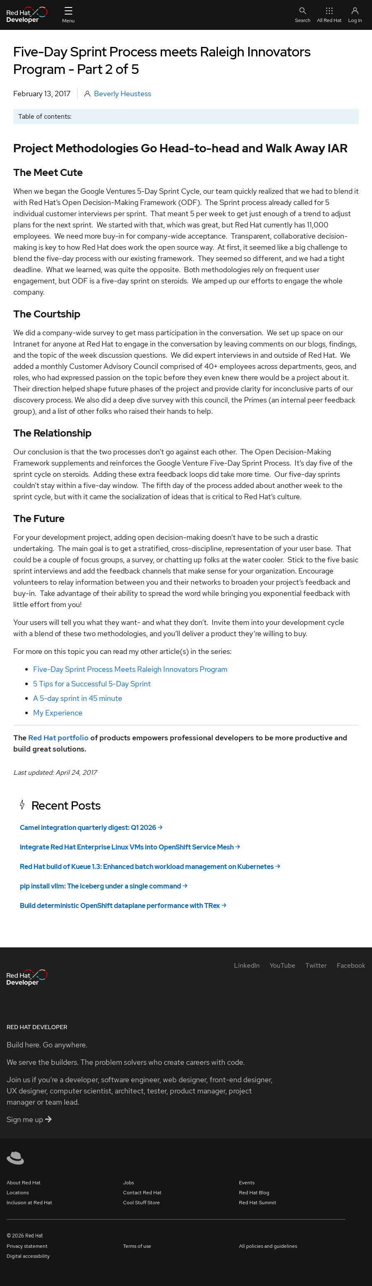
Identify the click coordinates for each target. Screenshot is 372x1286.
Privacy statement (27, 1246)
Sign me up (29, 1119)
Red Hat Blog (254, 1192)
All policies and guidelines (268, 1246)
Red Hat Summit (257, 1202)
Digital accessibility (28, 1256)
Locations (18, 1192)
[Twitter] (316, 965)
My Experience (57, 712)
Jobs (128, 1182)
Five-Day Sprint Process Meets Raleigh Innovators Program (130, 669)
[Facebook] (351, 965)
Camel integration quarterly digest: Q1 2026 (88, 827)
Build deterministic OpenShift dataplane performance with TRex (120, 905)
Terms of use (137, 1246)
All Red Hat (329, 15)
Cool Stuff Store (141, 1202)
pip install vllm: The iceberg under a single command (100, 886)
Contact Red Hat (142, 1192)
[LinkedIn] (247, 965)
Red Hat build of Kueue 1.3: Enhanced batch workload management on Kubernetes (147, 866)
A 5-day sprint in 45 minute (77, 698)
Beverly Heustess (122, 93)
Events (246, 1182)
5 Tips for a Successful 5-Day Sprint (92, 683)
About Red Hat (24, 1182)
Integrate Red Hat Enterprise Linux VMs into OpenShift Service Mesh (127, 847)
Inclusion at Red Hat (29, 1202)
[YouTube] (282, 965)
